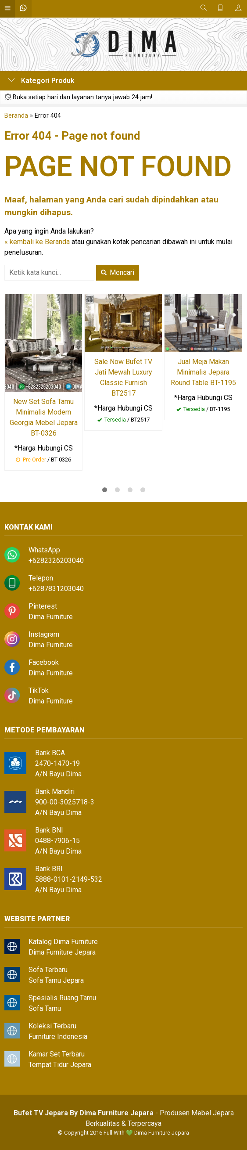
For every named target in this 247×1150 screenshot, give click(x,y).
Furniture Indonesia (58, 1036)
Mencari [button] (117, 272)
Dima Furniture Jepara (62, 952)
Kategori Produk (41, 80)
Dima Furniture (51, 617)
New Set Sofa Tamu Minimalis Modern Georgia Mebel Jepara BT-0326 (44, 417)
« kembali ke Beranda (37, 242)
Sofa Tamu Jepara (56, 980)
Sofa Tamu (45, 1008)
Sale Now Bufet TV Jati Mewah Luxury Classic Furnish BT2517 (123, 377)
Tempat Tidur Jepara (60, 1064)
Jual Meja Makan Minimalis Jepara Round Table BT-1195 (203, 372)
